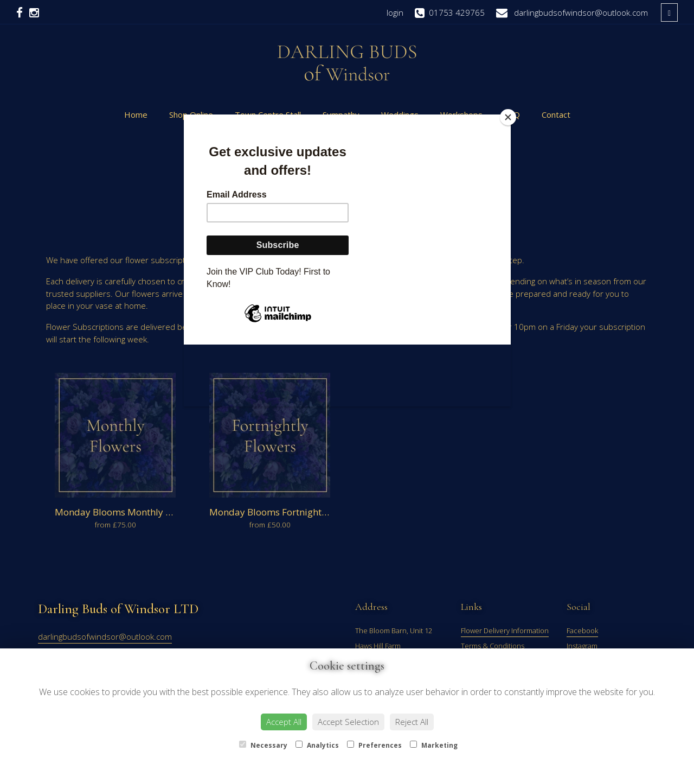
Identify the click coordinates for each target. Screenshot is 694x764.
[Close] (508, 117)
